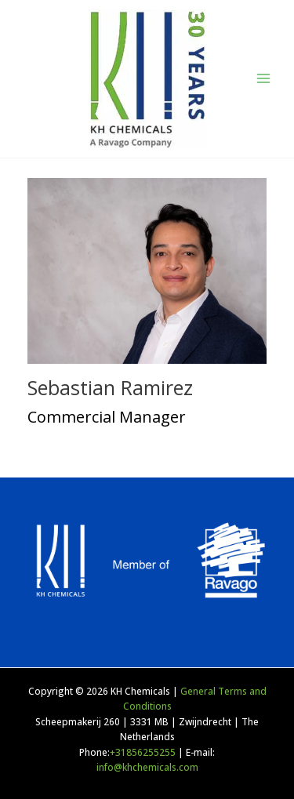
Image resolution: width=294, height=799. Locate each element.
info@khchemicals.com (147, 767)
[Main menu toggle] (263, 78)
